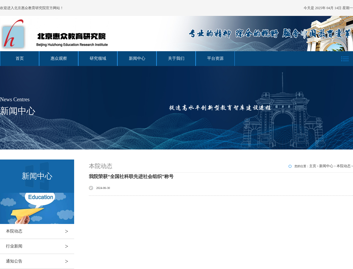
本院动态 (40, 231)
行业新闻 (40, 246)
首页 (20, 58)
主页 (312, 166)
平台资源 (215, 58)
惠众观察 (59, 58)
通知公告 (40, 261)
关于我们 (176, 58)
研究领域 (98, 58)
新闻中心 (137, 58)
